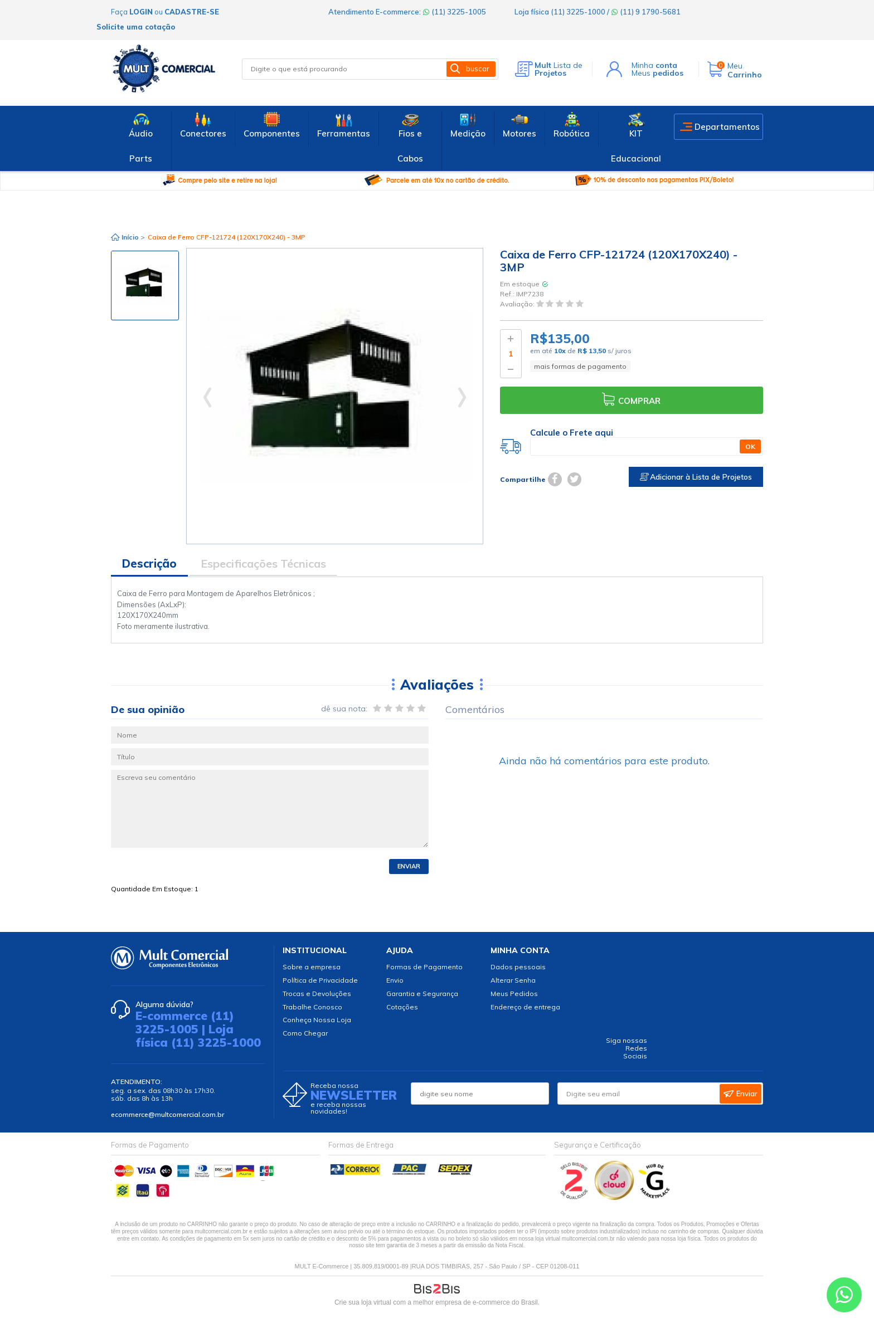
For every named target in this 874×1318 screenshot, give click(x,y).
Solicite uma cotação (135, 26)
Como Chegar (305, 1033)
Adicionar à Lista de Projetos (696, 477)
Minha (654, 65)
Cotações (402, 1007)
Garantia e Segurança (422, 993)
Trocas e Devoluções (317, 993)
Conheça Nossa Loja (317, 1020)
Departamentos (727, 126)
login (141, 11)
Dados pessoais (518, 967)
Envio (395, 980)
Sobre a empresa (312, 967)
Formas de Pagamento (424, 967)
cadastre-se (191, 11)
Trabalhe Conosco (312, 1007)
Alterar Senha (513, 980)
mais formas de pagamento (580, 366)
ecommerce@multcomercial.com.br (167, 1114)
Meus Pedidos (514, 993)
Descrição (149, 563)
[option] (145, 285)
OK (750, 446)
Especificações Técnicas (263, 563)
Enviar (408, 866)
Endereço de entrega (525, 1007)
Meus (657, 73)
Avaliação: (518, 304)
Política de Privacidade (320, 980)
